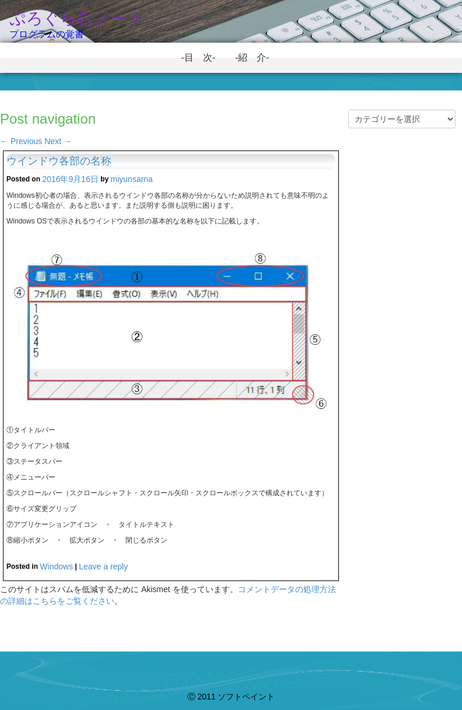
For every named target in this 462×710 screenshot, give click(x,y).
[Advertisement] (402, 341)
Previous (21, 141)
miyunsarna (132, 179)
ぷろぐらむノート (76, 18)
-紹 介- (257, 57)
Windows (56, 566)
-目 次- (203, 57)
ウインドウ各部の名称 (58, 161)
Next (58, 141)
